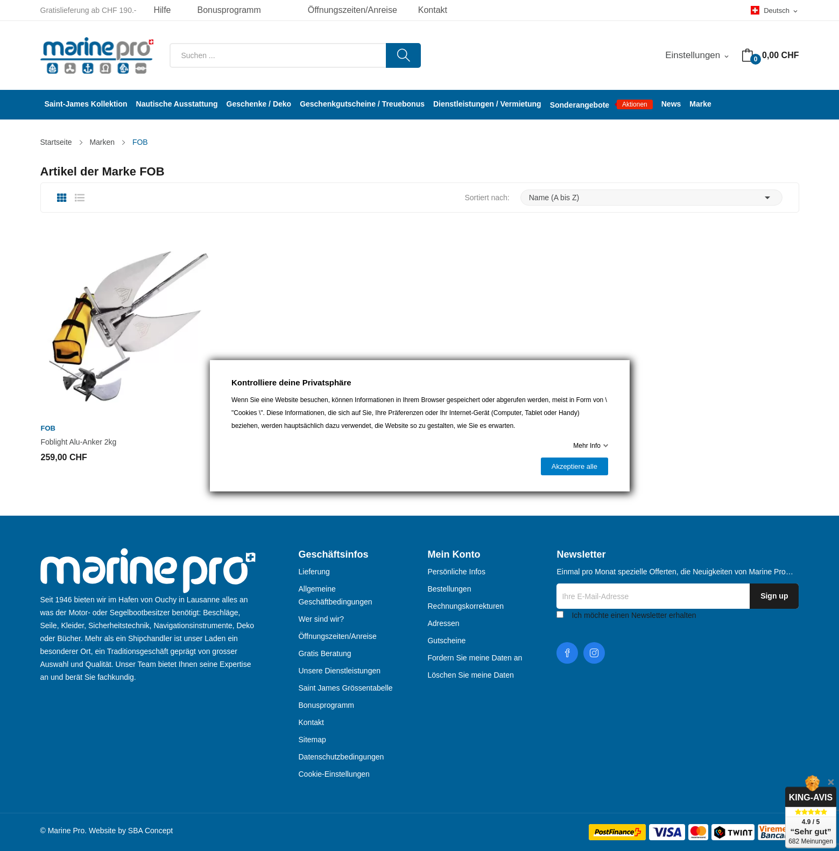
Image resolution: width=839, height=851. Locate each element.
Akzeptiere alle (574, 466)
